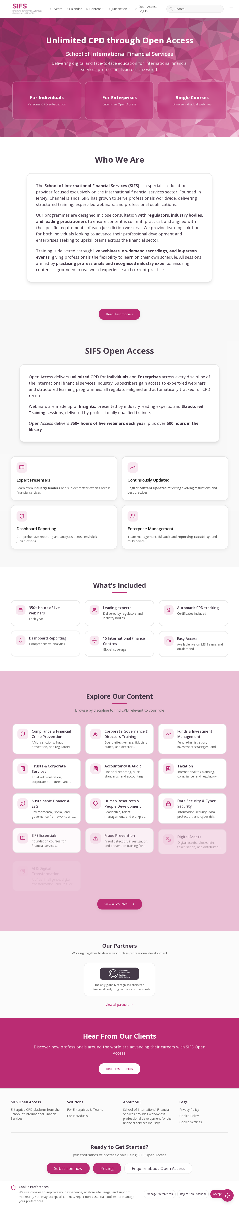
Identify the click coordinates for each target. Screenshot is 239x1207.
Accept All (219, 1194)
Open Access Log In (145, 8)
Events (56, 9)
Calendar (74, 9)
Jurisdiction (119, 9)
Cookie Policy (189, 1116)
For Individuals (77, 1116)
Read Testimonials (119, 314)
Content (95, 9)
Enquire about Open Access (158, 1168)
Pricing (107, 1168)
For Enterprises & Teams (85, 1109)
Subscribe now (68, 1168)
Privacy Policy (189, 1109)
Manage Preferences (160, 1194)
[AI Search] (227, 1195)
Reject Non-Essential (193, 1194)
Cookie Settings (190, 1122)
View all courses (120, 904)
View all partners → (119, 1004)
